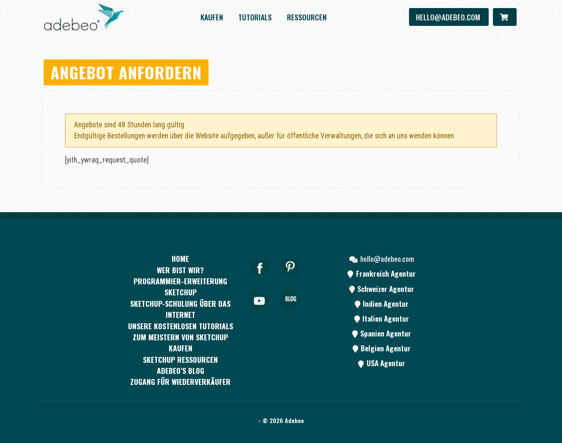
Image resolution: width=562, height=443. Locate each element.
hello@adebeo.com (449, 16)
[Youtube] (260, 311)
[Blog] (291, 311)
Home (180, 258)
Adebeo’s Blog (180, 370)
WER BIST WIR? (180, 269)
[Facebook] (260, 279)
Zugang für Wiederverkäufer (180, 381)
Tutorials (255, 16)
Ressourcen (306, 16)
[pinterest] (291, 279)
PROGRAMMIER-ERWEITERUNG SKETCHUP (180, 286)
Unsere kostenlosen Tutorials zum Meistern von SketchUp (180, 331)
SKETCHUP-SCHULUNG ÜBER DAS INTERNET (180, 309)
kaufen (211, 16)
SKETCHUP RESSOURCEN (180, 359)
